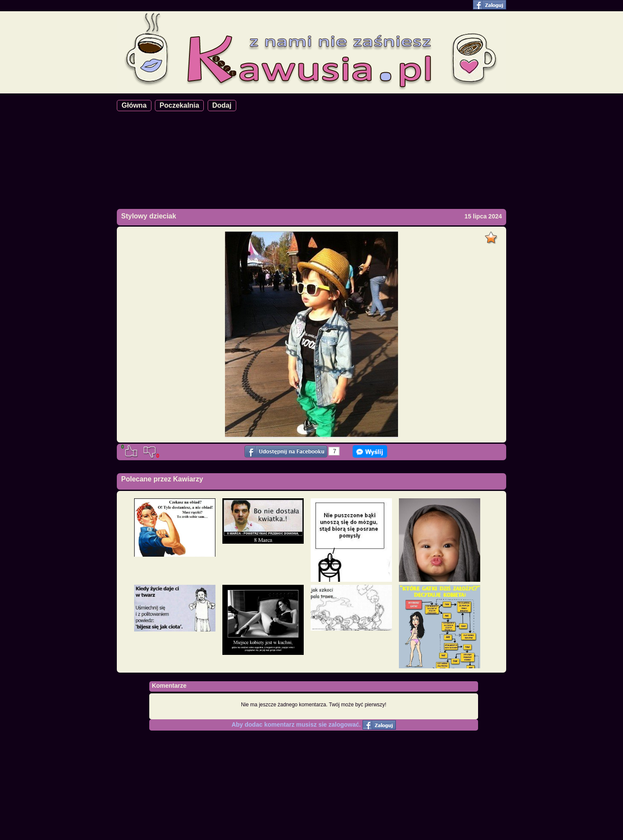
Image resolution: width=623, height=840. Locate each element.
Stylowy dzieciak (148, 216)
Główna (134, 105)
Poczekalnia (179, 105)
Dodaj (221, 105)
